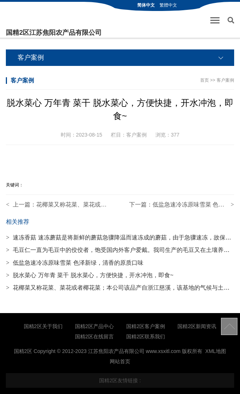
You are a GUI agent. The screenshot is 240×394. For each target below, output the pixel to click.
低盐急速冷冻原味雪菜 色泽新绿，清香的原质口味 (74, 263)
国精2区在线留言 (94, 336)
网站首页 (120, 361)
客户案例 (225, 80)
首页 (204, 80)
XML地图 (215, 351)
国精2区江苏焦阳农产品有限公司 (54, 32)
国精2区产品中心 (94, 326)
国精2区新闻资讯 (196, 326)
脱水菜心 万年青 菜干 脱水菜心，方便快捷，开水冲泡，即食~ (89, 275)
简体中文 (146, 5)
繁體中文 (168, 5)
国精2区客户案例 (145, 326)
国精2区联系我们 (145, 336)
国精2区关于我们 (43, 326)
